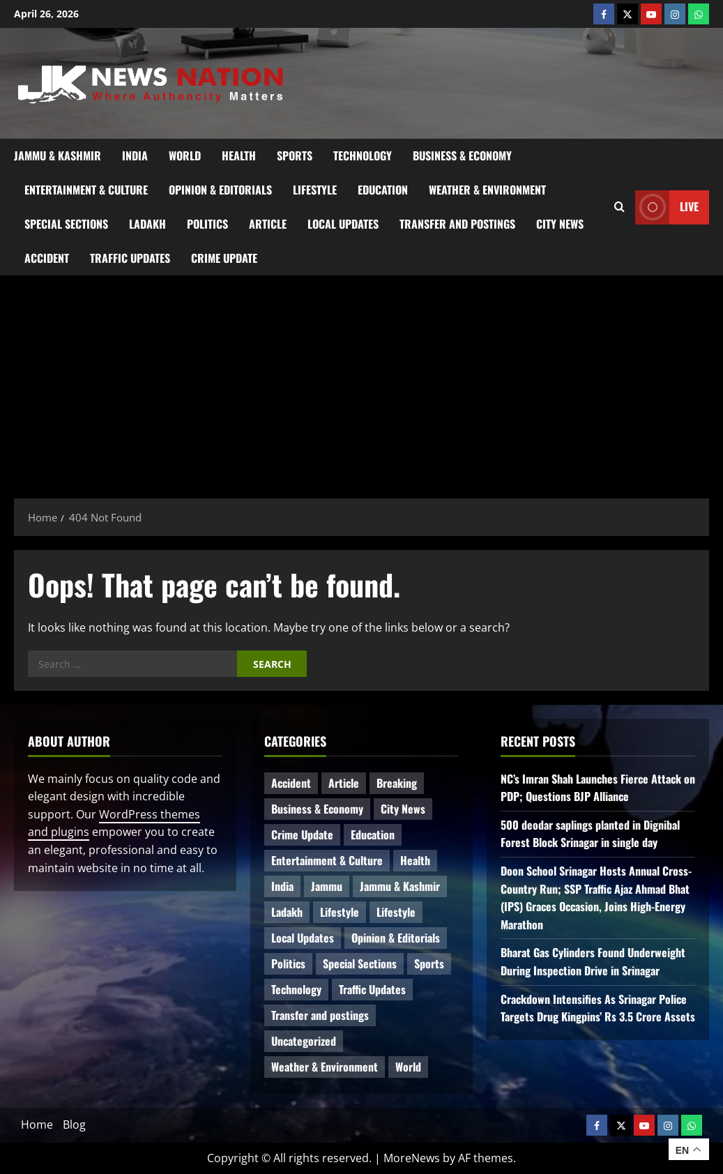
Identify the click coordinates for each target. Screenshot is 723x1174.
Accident (46, 258)
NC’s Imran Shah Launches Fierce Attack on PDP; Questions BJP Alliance (598, 787)
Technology (362, 155)
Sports (294, 155)
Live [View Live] (667, 207)
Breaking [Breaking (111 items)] (396, 783)
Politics (207, 223)
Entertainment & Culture (86, 189)
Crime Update (224, 258)
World (185, 155)
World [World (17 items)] (408, 1066)
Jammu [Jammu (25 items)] (326, 886)
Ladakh (147, 223)
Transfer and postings (457, 223)
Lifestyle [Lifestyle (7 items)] (339, 912)
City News (560, 223)
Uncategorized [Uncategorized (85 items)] (303, 1040)
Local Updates (343, 223)
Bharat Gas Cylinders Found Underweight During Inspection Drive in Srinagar (593, 961)
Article (268, 223)
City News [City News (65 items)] (403, 808)
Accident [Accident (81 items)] (291, 783)
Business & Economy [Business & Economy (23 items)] (317, 808)
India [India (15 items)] (282, 886)
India (135, 155)
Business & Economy (462, 155)
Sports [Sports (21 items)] (429, 963)
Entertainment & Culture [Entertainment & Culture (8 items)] (327, 860)
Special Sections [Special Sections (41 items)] (360, 963)
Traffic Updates (130, 258)
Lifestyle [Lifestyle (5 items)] (396, 912)
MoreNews (411, 1158)
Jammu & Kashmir (57, 155)
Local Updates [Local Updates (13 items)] (302, 937)
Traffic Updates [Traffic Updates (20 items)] (372, 989)
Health (239, 155)
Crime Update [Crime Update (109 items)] (302, 834)
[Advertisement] (361, 380)
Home (37, 1124)
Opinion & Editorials (220, 189)
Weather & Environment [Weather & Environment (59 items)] (324, 1066)
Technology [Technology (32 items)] (296, 989)
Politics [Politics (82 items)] (288, 963)
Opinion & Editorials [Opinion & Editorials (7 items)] (395, 937)
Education (383, 189)
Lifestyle (315, 189)
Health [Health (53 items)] (415, 860)
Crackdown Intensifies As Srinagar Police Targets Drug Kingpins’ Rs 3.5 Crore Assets (598, 1008)
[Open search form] (619, 207)
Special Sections (66, 223)
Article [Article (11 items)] (343, 783)
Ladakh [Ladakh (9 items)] (287, 912)
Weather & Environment (487, 189)
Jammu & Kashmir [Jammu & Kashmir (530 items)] (400, 886)
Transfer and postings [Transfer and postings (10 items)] (320, 1015)
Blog (74, 1124)
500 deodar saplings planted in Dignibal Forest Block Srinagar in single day (590, 833)
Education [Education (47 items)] (373, 834)
